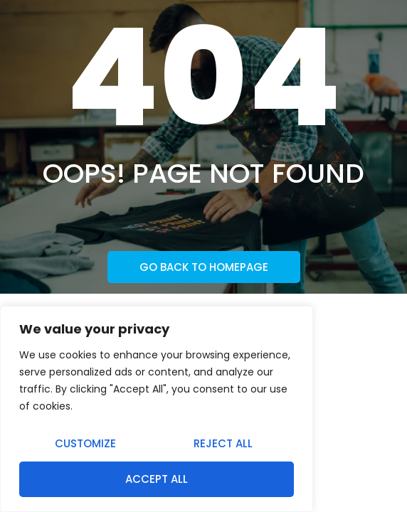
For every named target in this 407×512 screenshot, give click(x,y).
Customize (85, 443)
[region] (156, 409)
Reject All (223, 443)
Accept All (156, 478)
